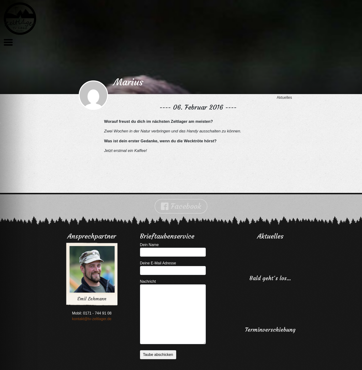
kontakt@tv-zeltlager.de (91, 319)
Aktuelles (284, 97)
